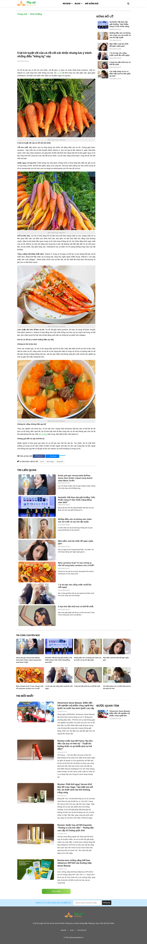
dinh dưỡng (43, 434)
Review (67, 3)
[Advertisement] (56, 34)
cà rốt (59, 73)
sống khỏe (60, 461)
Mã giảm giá (91, 3)
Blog (77, 3)
